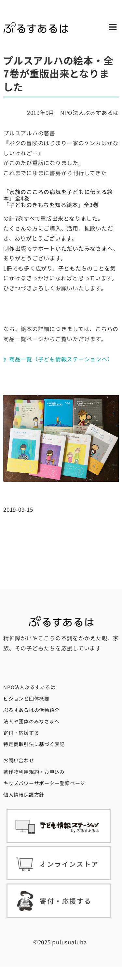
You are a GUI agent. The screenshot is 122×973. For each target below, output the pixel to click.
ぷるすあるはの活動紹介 (31, 709)
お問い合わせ (18, 760)
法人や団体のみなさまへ (31, 721)
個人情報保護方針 (23, 794)
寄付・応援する (21, 732)
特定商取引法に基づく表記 (34, 744)
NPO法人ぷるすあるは (29, 687)
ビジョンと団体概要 (26, 698)
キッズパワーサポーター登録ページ (44, 783)
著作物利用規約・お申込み (34, 771)
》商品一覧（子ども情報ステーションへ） (58, 359)
